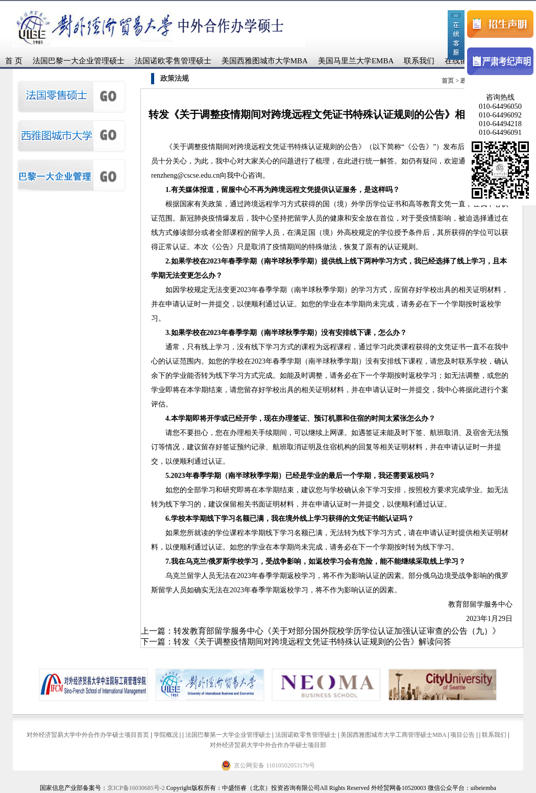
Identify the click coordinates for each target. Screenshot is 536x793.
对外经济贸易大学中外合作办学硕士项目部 (268, 745)
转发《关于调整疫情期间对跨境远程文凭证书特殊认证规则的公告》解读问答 (312, 641)
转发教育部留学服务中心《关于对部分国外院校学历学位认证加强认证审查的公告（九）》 (337, 631)
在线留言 (460, 61)
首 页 (13, 61)
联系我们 (419, 61)
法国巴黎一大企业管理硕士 (79, 61)
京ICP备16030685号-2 (136, 787)
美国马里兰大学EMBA (356, 61)
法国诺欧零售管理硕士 (173, 61)
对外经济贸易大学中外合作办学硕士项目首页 (88, 734)
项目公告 (462, 734)
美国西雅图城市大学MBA (265, 61)
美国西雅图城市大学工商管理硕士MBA (393, 734)
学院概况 (166, 734)
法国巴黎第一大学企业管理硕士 (228, 734)
